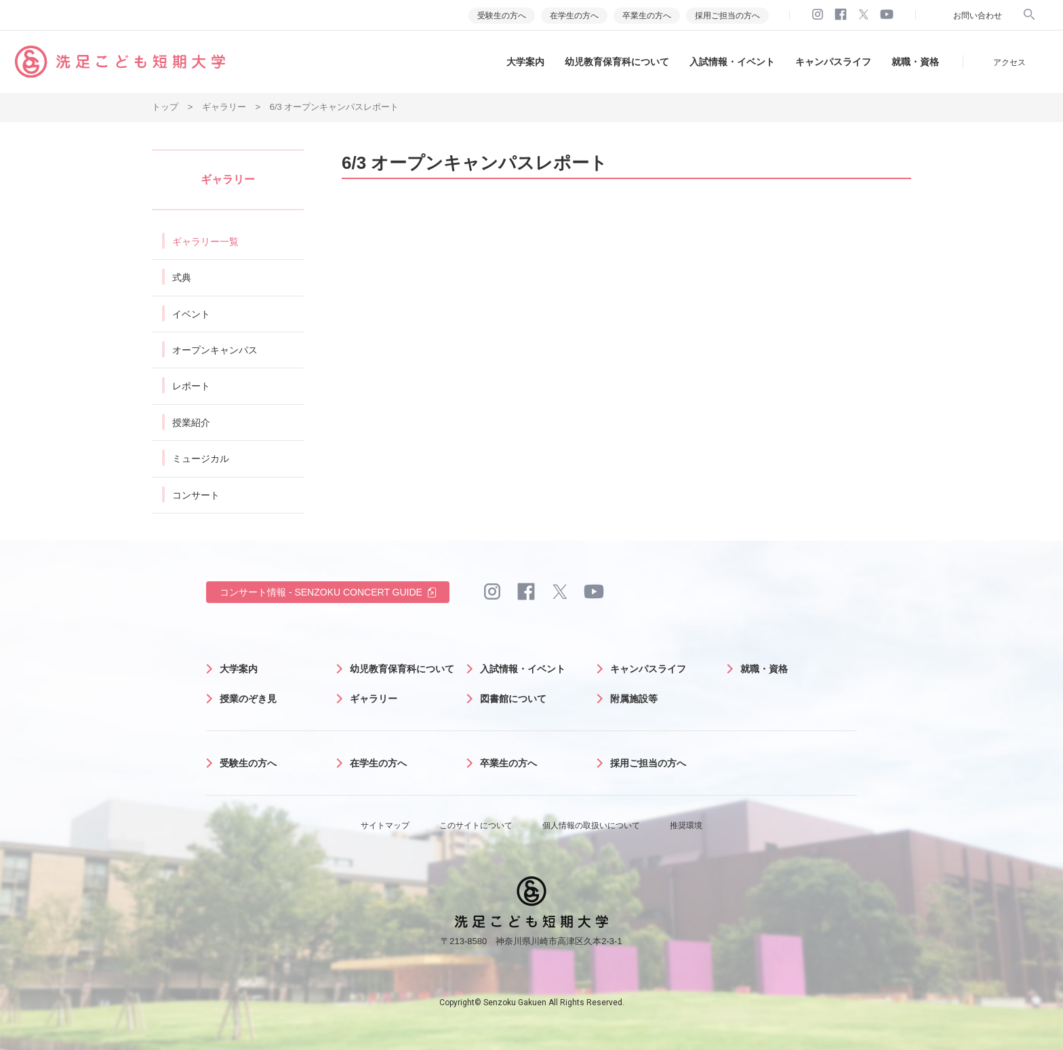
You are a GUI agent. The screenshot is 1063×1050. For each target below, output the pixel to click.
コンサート (196, 495)
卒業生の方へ (646, 15)
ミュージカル (200, 458)
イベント (191, 314)
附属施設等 (634, 698)
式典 (181, 277)
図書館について (513, 698)
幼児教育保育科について (617, 61)
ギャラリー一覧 (205, 241)
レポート (191, 386)
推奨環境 (686, 825)
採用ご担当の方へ (727, 15)
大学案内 (525, 61)
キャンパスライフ (833, 61)
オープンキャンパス (215, 350)
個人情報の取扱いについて (591, 825)
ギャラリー (373, 698)
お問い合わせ (977, 15)
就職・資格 (915, 61)
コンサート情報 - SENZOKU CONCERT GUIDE (321, 592)
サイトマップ (385, 825)
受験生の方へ (501, 15)
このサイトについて (476, 825)
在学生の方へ (574, 15)
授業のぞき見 (248, 698)
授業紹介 (191, 422)
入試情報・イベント (732, 61)
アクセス (1009, 62)
